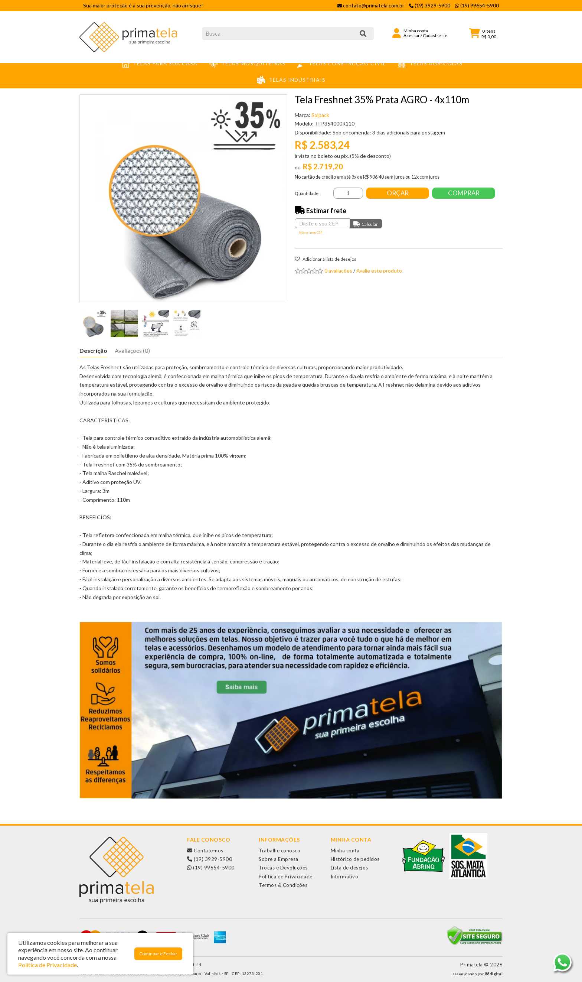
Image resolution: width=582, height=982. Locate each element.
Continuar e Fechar (158, 953)
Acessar (411, 35)
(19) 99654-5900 (211, 868)
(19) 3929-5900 (209, 859)
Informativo (345, 876)
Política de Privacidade (286, 876)
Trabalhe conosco (279, 850)
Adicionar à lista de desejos (325, 259)
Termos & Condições (283, 885)
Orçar (398, 193)
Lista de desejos (349, 868)
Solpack (320, 115)
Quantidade (306, 193)
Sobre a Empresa (278, 859)
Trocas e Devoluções (283, 868)
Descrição (93, 350)
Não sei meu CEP (310, 232)
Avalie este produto (379, 270)
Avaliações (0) (132, 350)
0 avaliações (338, 270)
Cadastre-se (435, 35)
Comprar (464, 193)
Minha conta (345, 850)
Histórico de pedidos (355, 859)
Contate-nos (205, 850)
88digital (494, 974)
